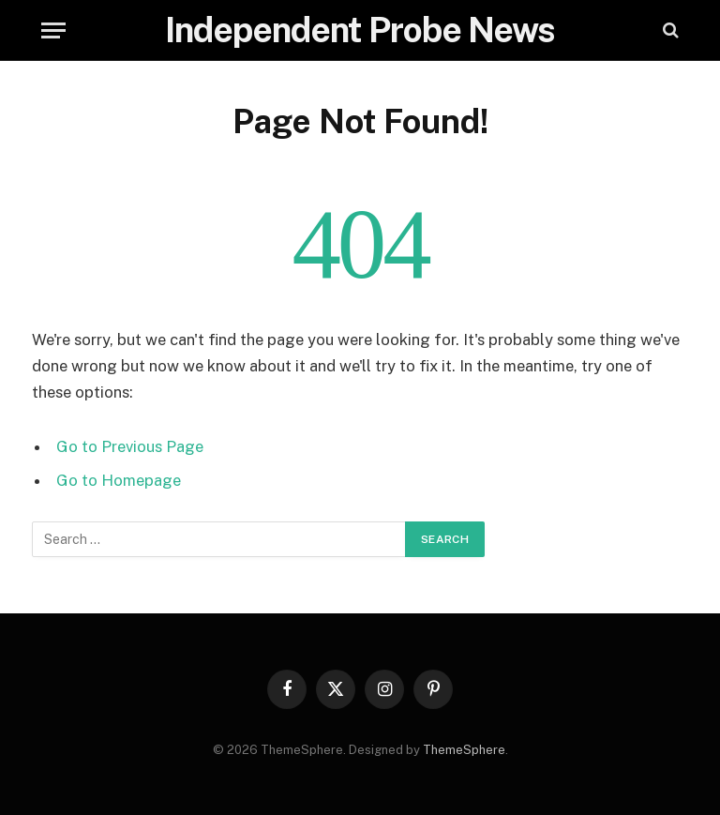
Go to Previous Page (129, 446)
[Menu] (53, 30)
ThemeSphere (464, 750)
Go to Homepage (118, 480)
